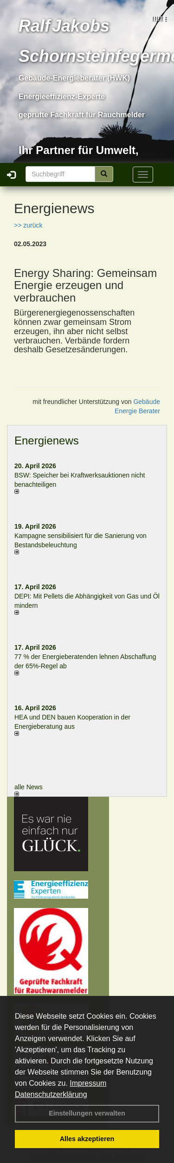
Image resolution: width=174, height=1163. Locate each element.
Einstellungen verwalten (87, 1113)
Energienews (46, 440)
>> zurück (28, 225)
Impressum (88, 1083)
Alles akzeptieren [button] (87, 1139)
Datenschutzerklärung (51, 1094)
